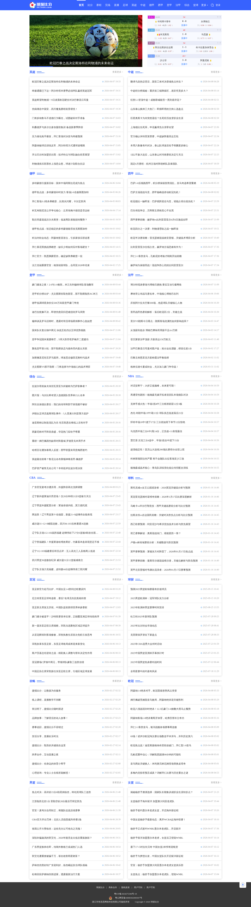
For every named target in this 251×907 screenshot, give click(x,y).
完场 (107, 5)
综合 (187, 5)
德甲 (151, 5)
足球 (125, 5)
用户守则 (138, 887)
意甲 (169, 5)
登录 (218, 5)
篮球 (195, 5)
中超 (143, 5)
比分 (90, 5)
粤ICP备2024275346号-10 (125, 894)
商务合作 (113, 887)
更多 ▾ (204, 5)
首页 (81, 5)
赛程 (98, 5)
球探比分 (100, 887)
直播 (116, 5)
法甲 (178, 5)
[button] (34, 40)
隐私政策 (125, 887)
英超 (134, 5)
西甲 (160, 5)
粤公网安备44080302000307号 (128, 898)
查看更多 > (117, 72)
